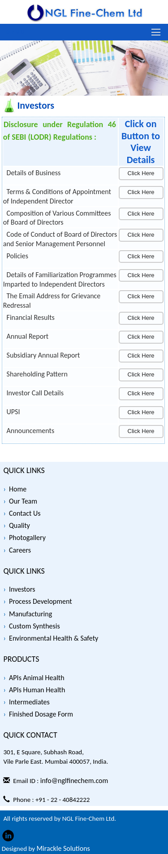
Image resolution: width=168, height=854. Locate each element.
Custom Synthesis (34, 626)
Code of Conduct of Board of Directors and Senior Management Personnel (60, 239)
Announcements (31, 430)
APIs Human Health (37, 690)
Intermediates (29, 702)
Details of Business (34, 172)
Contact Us (24, 513)
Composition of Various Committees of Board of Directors (57, 218)
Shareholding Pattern (37, 374)
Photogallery (27, 537)
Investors (22, 589)
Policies (17, 256)
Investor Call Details (35, 393)
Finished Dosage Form (41, 714)
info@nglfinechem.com (74, 780)
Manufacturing (30, 614)
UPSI (13, 411)
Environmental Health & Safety (53, 638)
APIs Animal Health (37, 677)
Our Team (23, 501)
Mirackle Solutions (63, 848)
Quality (19, 525)
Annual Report (28, 336)
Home (17, 489)
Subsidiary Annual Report (43, 355)
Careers (20, 550)
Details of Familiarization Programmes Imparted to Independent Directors (59, 279)
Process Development (40, 601)
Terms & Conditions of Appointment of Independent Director (57, 196)
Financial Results (31, 317)
